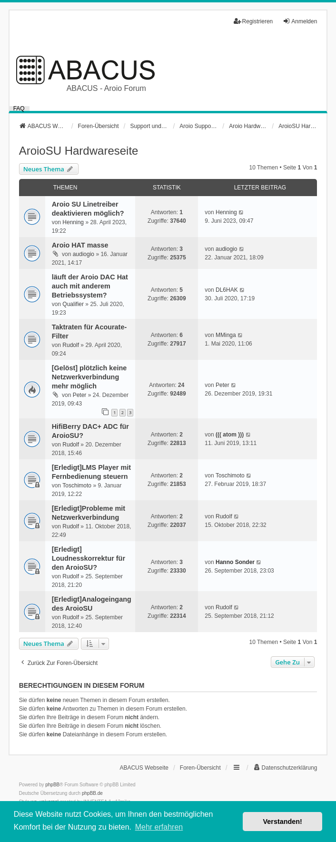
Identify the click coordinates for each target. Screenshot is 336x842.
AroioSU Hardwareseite (78, 150)
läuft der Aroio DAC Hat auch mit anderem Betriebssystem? (90, 286)
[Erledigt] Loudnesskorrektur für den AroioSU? (88, 558)
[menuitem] (285, 767)
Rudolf (70, 345)
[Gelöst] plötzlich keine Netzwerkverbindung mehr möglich (89, 377)
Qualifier (73, 304)
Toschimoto (76, 485)
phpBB (52, 784)
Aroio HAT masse (80, 245)
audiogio (83, 254)
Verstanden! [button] (282, 821)
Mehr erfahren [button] (159, 827)
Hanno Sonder (235, 562)
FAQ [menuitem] (19, 108)
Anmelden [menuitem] (300, 21)
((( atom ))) (230, 434)
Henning (73, 222)
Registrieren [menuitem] (253, 21)
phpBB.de (92, 793)
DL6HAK (227, 290)
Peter (80, 395)
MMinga (226, 335)
